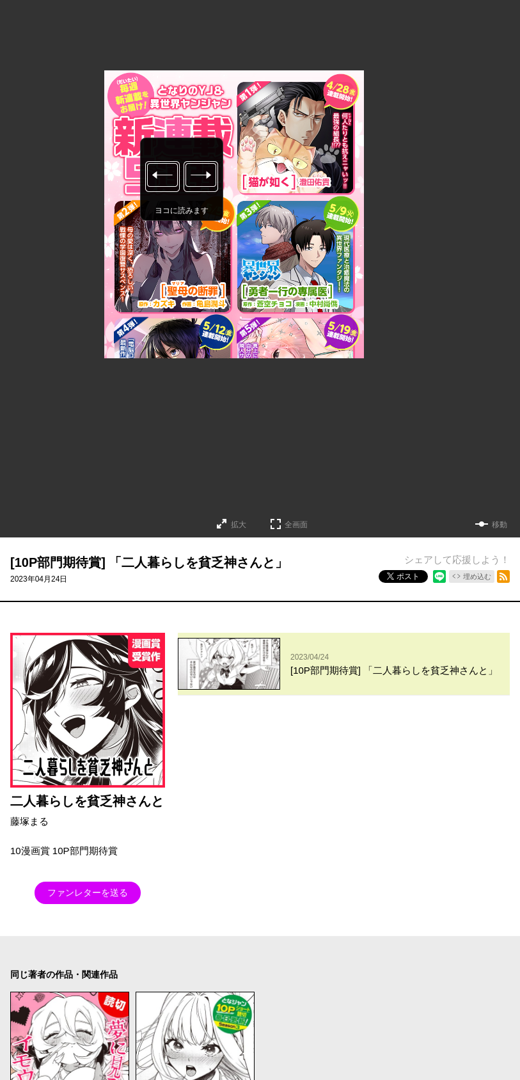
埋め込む (477, 576)
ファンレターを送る (87, 892)
